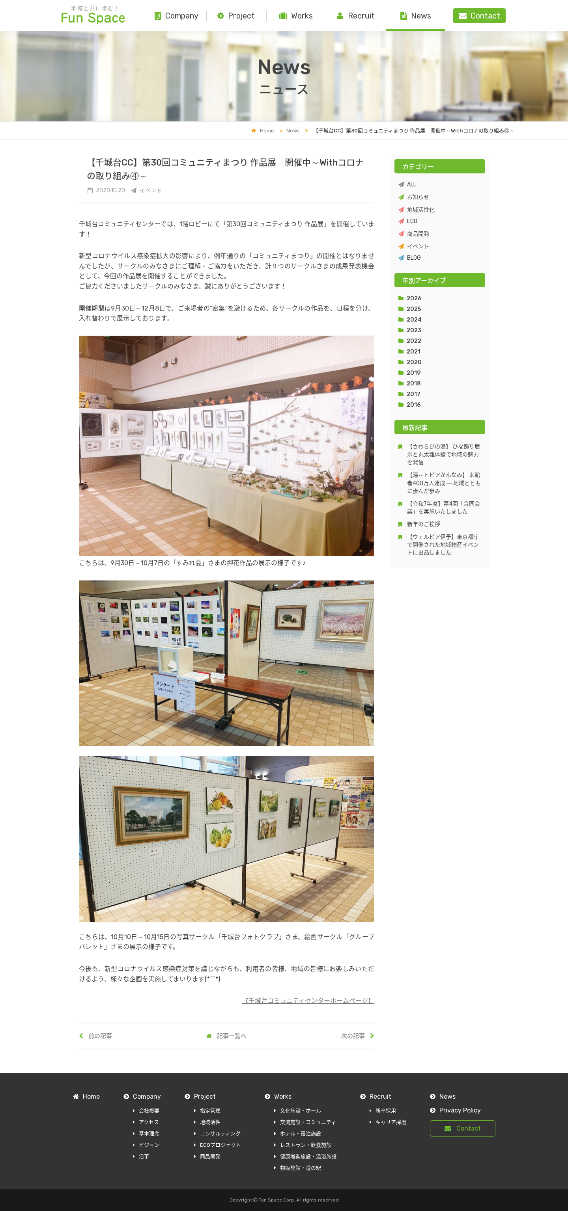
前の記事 (95, 1036)
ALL (407, 184)
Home (262, 131)
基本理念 (146, 1134)
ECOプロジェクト (217, 1145)
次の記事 (357, 1036)
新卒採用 (383, 1111)
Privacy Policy (455, 1110)
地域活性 (207, 1122)
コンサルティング (217, 1134)
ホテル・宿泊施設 (297, 1134)
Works (296, 15)
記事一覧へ (226, 1036)
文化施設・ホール (297, 1111)
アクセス (146, 1122)
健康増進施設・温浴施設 (305, 1156)
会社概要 (146, 1111)
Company (176, 15)
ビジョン (146, 1145)
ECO (407, 221)
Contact (463, 1128)
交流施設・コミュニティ (305, 1122)
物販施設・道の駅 (297, 1168)
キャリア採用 (388, 1122)
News (415, 15)
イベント (413, 246)
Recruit (356, 15)
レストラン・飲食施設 (302, 1145)
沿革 (141, 1156)
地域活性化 (416, 209)
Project (236, 15)
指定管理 (207, 1111)
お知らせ (413, 197)
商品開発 (413, 234)
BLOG (409, 258)
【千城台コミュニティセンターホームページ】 (308, 1001)
